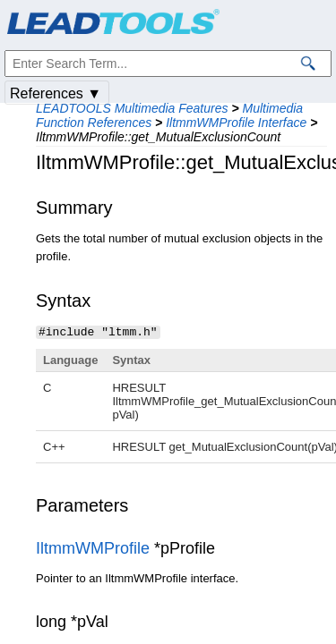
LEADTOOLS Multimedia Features (132, 108)
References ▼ (55, 93)
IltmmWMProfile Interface (236, 122)
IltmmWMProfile (93, 547)
